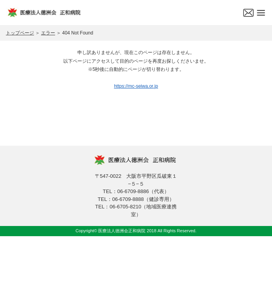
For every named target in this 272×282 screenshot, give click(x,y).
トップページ (20, 33)
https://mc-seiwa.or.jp (136, 86)
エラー (48, 33)
